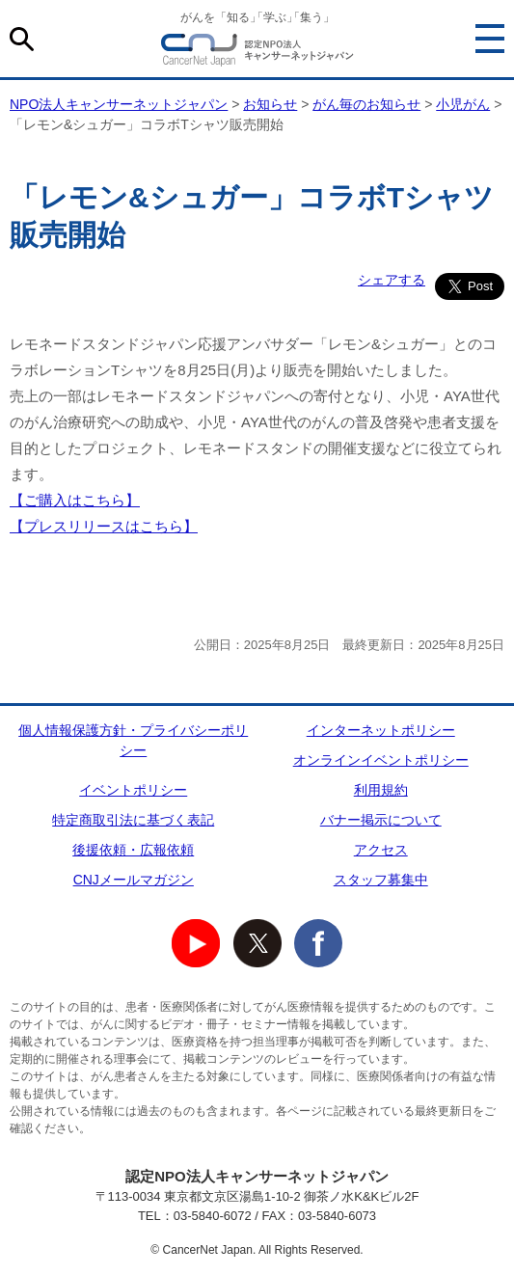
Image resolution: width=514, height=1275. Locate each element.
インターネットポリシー (381, 730)
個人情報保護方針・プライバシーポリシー (133, 740)
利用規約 (381, 790)
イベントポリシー (133, 790)
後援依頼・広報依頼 (133, 849)
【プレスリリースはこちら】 (104, 526)
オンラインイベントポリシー (381, 760)
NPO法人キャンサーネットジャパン (257, 53)
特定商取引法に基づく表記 (133, 819)
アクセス (381, 849)
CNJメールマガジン (133, 879)
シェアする (391, 279)
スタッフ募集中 (381, 879)
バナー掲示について (381, 819)
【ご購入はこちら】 (75, 500)
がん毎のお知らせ (366, 104)
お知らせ (270, 104)
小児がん (463, 104)
